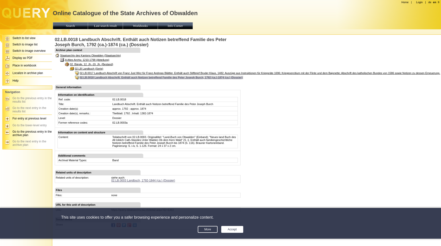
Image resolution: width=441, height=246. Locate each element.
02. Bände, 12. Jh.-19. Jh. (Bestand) (91, 64)
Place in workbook (24, 65)
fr (439, 2)
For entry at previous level (29, 118)
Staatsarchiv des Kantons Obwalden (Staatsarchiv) (90, 55)
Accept (232, 229)
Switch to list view (23, 38)
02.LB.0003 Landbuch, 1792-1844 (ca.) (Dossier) (143, 180)
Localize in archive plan (27, 73)
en (434, 2)
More (207, 229)
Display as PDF (22, 58)
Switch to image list (25, 44)
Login (419, 2)
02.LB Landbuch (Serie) (89, 68)
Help (15, 80)
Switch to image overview (28, 51)
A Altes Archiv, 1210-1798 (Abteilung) (87, 59)
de (429, 2)
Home (404, 2)
